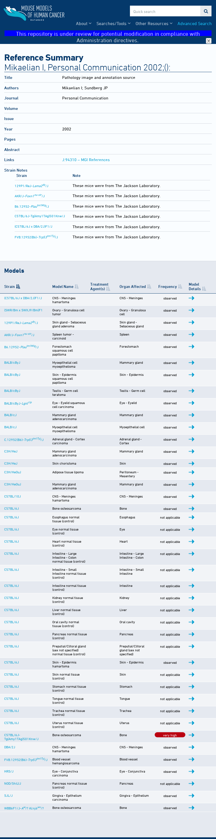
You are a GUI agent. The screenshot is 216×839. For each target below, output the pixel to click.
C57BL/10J (12, 475)
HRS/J (9, 699)
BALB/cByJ (12, 352)
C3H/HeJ (10, 434)
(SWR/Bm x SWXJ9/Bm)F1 (15, 308)
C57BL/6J (11, 484)
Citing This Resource (23, 825)
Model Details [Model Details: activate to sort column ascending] (198, 286)
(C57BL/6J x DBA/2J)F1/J (33, 226)
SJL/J (8, 720)
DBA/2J (9, 678)
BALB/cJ (10, 397)
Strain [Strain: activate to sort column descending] (9, 286)
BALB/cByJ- (18, 385)
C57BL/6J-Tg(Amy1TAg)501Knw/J (40, 216)
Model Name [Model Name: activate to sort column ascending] (56, 286)
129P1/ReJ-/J (31, 186)
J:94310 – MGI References (86, 159)
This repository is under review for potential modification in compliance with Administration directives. (114, 33)
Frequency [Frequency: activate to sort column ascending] (173, 286)
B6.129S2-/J (32, 206)
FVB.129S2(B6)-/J (36, 237)
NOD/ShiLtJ (12, 708)
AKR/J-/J (30, 196)
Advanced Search (194, 23)
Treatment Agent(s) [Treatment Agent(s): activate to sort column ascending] (105, 286)
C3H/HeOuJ (12, 454)
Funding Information (23, 831)
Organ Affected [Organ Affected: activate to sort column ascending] (137, 286)
